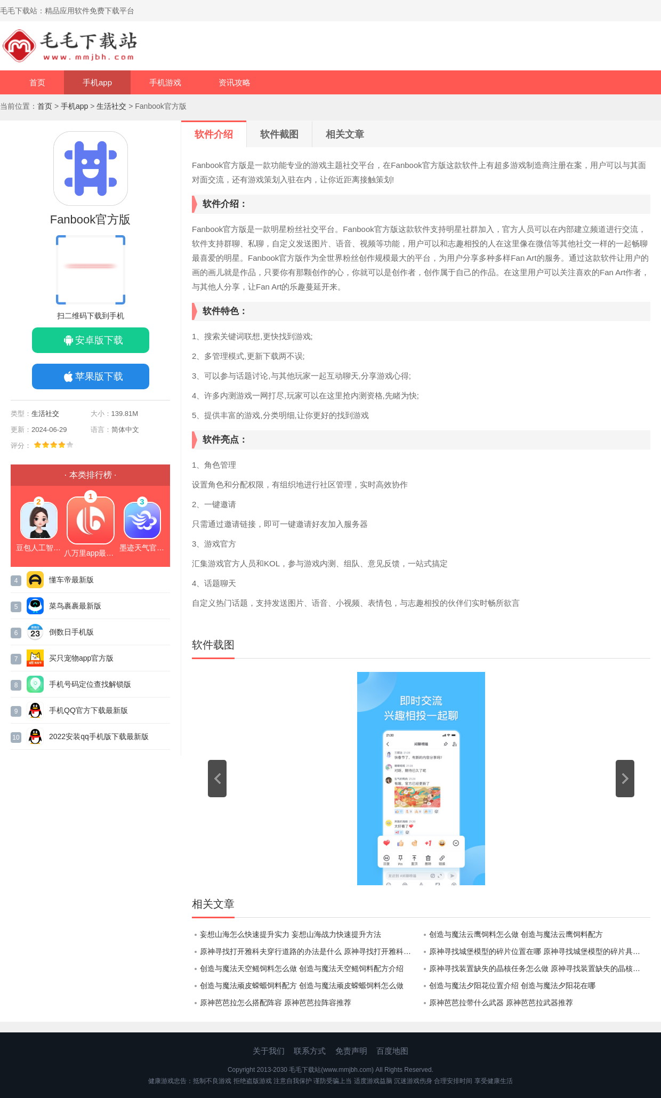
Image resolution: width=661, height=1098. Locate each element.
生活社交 (111, 106)
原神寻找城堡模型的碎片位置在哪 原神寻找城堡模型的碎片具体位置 (539, 951)
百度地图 (392, 1050)
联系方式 (310, 1050)
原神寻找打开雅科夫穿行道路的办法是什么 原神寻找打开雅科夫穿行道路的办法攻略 (310, 951)
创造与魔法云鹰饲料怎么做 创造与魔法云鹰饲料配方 (516, 934)
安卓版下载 (99, 340)
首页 (37, 82)
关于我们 (269, 1050)
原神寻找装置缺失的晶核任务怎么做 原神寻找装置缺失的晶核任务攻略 (539, 968)
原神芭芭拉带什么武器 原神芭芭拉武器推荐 (501, 1002)
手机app (97, 82)
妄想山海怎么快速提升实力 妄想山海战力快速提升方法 (290, 934)
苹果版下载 (99, 376)
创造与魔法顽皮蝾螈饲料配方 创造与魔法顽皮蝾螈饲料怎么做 (302, 985)
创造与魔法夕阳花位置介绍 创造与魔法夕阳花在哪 (512, 985)
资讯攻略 (235, 82)
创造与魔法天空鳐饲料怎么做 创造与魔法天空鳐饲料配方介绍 (302, 968)
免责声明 (351, 1050)
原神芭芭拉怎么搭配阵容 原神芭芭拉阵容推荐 (275, 1002)
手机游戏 (165, 82)
